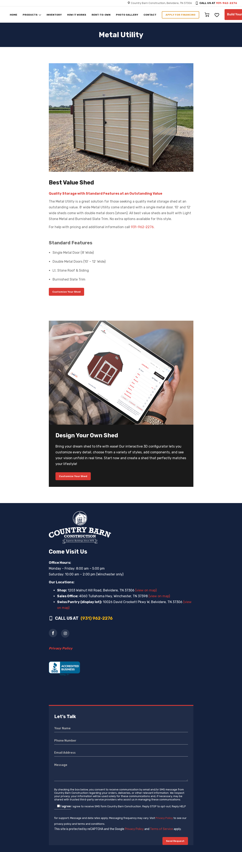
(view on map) (146, 590)
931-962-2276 (226, 3)
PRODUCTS (30, 14)
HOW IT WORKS (76, 14)
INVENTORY (54, 14)
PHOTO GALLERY (127, 14)
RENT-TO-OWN (101, 14)
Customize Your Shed (66, 291)
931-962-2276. (143, 227)
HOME (13, 14)
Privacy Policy (164, 818)
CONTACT (150, 14)
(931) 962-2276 (97, 618)
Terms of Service (161, 829)
